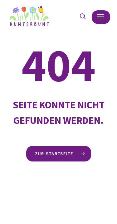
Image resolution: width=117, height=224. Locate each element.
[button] (101, 16)
